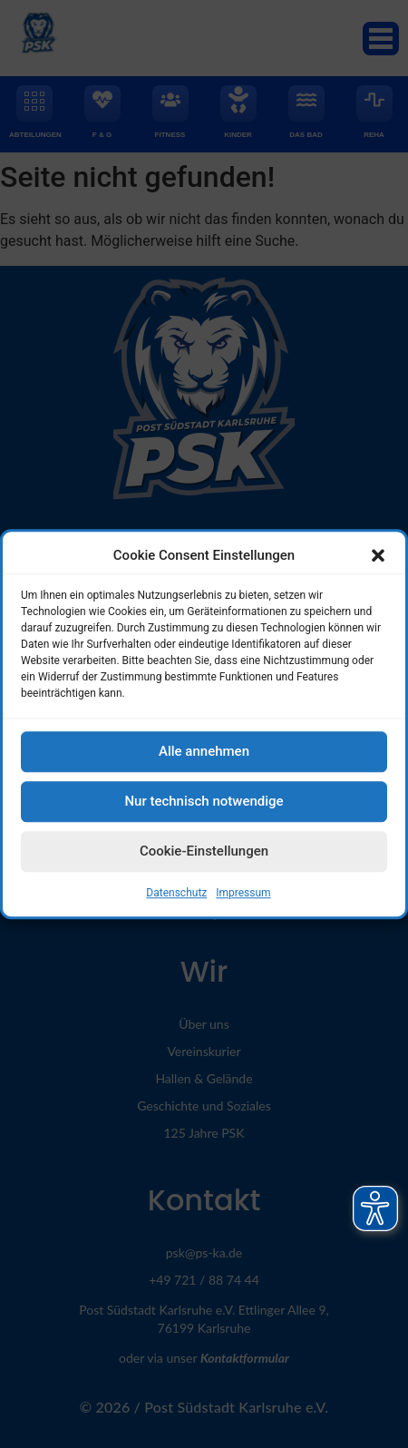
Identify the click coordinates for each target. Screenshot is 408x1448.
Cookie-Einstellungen (204, 858)
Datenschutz (176, 900)
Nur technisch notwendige (203, 808)
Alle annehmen (204, 758)
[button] (378, 562)
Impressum (243, 900)
